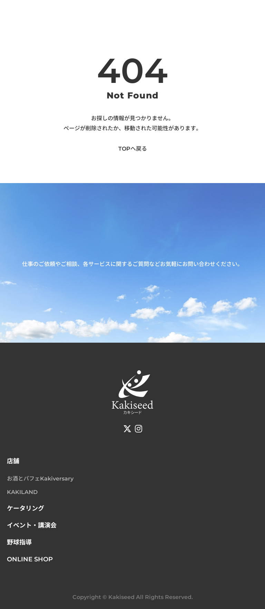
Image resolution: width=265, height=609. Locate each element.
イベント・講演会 (32, 525)
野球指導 (19, 542)
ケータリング (25, 508)
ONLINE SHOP (30, 559)
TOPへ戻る (132, 148)
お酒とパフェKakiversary (40, 478)
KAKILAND (22, 492)
